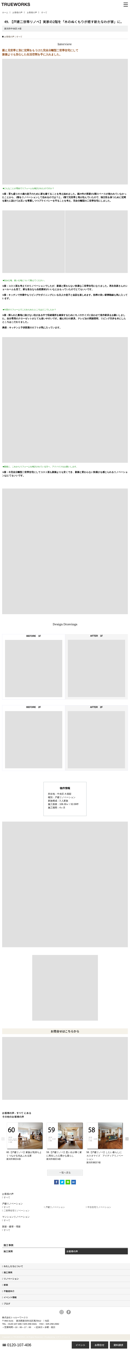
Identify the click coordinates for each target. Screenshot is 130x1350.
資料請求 (118, 1345)
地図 (47, 1321)
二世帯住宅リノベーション (16, 1210)
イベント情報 (10, 1297)
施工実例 (8, 1251)
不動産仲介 (9, 1291)
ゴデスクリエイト (63, 1337)
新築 (6, 1284)
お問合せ (99, 1345)
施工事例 (8, 1272)
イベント (80, 1345)
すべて (7, 1197)
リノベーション (11, 1278)
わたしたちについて (13, 1266)
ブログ (7, 1303)
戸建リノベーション (55, 1207)
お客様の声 (72, 1251)
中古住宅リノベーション (99, 1207)
